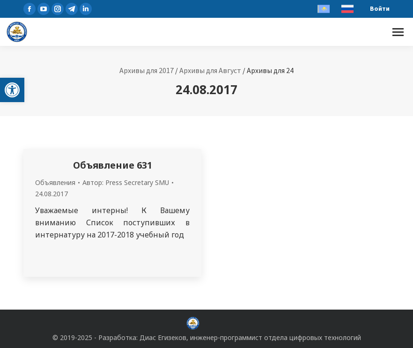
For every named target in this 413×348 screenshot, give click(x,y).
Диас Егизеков (163, 337)
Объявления (55, 182)
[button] (12, 90)
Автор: (125, 182)
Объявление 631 (112, 165)
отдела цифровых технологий (312, 337)
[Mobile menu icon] (398, 32)
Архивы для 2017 (146, 70)
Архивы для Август (210, 70)
